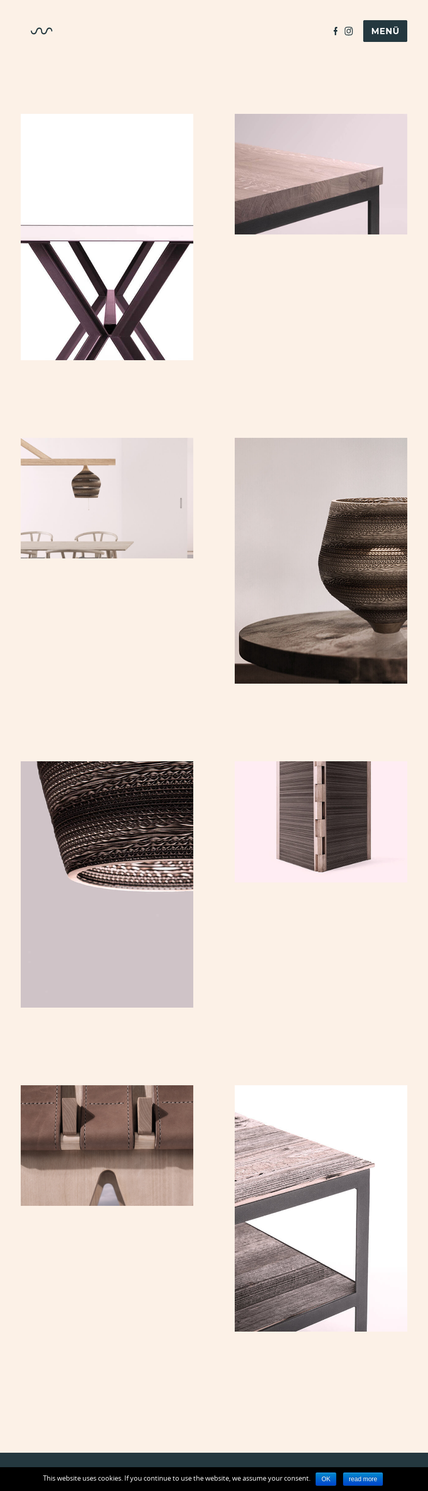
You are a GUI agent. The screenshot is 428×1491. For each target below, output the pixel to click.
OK (325, 1479)
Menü (385, 31)
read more (363, 1479)
